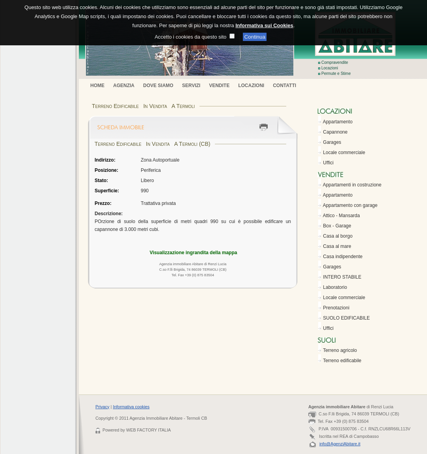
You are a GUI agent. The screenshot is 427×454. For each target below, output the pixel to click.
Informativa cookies (131, 406)
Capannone (335, 132)
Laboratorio (335, 287)
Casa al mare (337, 246)
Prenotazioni (336, 308)
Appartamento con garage (350, 205)
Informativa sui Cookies (264, 19)
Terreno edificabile (342, 360)
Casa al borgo (337, 236)
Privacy (102, 406)
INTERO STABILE (342, 277)
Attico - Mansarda (341, 215)
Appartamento (337, 122)
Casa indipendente (342, 256)
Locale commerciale (344, 152)
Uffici (328, 163)
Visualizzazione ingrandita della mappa (193, 252)
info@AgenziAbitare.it (339, 443)
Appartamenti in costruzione (352, 185)
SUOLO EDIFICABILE (346, 318)
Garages (332, 142)
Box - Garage (337, 226)
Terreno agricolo (340, 350)
